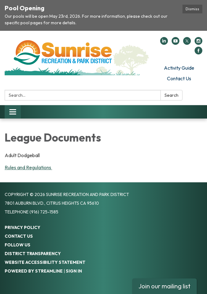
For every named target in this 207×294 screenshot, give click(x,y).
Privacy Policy (22, 227)
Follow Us (17, 245)
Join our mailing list (164, 286)
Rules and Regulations (28, 167)
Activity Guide (179, 68)
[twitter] (187, 43)
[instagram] (198, 43)
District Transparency (33, 253)
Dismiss (192, 9)
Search (171, 95)
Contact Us (179, 78)
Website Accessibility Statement (45, 262)
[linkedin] (164, 43)
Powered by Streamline (34, 271)
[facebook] (198, 52)
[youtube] (175, 43)
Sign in (74, 271)
